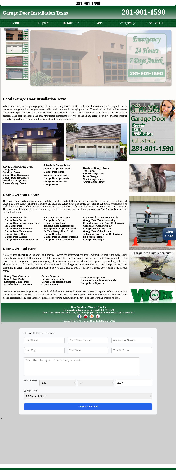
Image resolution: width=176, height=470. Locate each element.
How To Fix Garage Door (57, 217)
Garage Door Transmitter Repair (61, 236)
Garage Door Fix (52, 234)
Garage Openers (50, 276)
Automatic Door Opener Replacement (103, 234)
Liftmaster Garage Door (16, 281)
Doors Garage (90, 176)
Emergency (127, 23)
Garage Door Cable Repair (97, 231)
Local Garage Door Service (58, 168)
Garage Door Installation (16, 177)
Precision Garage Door (15, 180)
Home (15, 23)
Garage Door (9, 169)
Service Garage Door (16, 234)
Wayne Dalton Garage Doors (18, 166)
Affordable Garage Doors (57, 165)
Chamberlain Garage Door (17, 284)
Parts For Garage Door (93, 277)
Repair (43, 23)
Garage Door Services (16, 220)
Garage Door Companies (16, 175)
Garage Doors (51, 184)
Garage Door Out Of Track (97, 228)
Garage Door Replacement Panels (98, 280)
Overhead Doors (11, 172)
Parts (99, 23)
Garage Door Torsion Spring (56, 281)
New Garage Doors (93, 179)
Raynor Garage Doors (14, 183)
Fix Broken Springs (93, 236)
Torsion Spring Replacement (59, 225)
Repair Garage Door (54, 223)
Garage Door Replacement (19, 228)
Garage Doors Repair (94, 239)
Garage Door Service (55, 220)
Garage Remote (49, 284)
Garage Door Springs (52, 279)
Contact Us (154, 23)
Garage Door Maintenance (19, 231)
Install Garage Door (93, 173)
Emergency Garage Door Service (61, 228)
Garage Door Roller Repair (97, 225)
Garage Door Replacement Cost (21, 239)
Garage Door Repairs (16, 236)
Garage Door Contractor (16, 276)
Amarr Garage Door (93, 182)
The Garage (89, 171)
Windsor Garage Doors (56, 175)
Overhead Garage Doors (96, 168)
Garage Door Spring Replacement (22, 223)
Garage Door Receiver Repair (59, 239)
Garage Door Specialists (56, 178)
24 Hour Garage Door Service (59, 231)
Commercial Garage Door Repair (100, 217)
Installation (71, 23)
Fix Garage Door (13, 225)
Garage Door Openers (92, 283)
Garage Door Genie (54, 171)
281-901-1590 (88, 3)
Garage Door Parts (13, 279)
